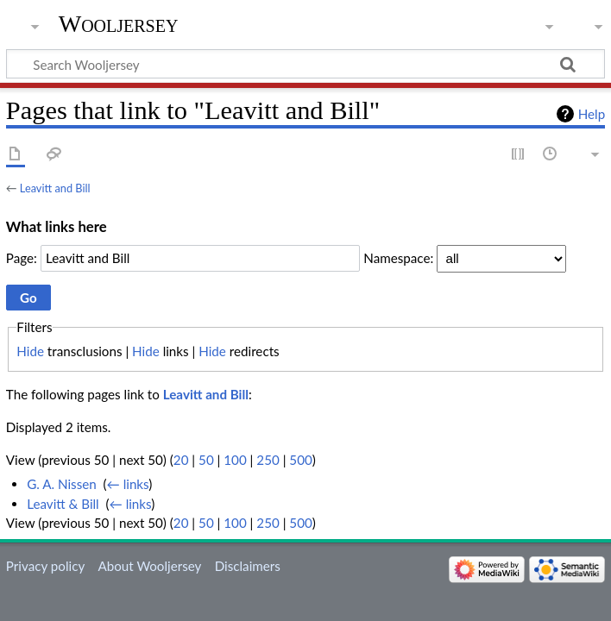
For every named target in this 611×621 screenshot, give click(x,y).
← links (128, 484)
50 (206, 459)
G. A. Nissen (62, 484)
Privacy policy (45, 566)
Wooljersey (119, 23)
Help (591, 114)
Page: (21, 258)
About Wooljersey (149, 566)
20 (181, 459)
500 (300, 459)
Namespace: (398, 258)
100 (235, 459)
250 (267, 459)
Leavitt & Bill (63, 503)
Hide (30, 351)
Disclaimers (247, 566)
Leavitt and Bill (55, 188)
